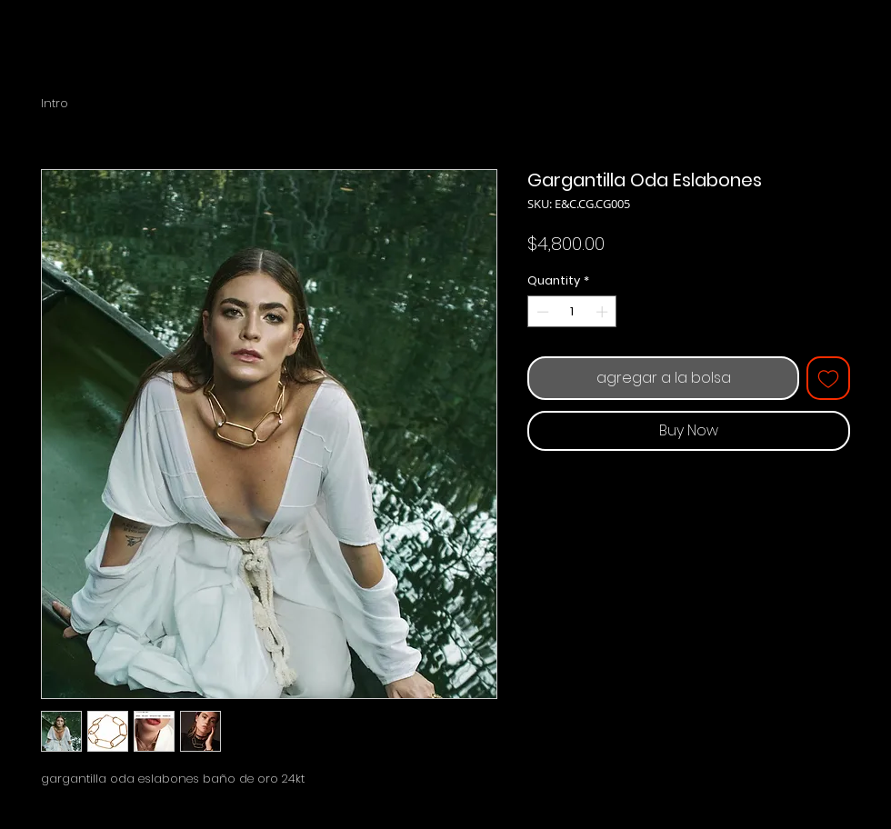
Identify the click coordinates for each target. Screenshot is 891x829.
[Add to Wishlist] (828, 378)
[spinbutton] (572, 311)
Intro (54, 103)
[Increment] (604, 311)
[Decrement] (541, 311)
